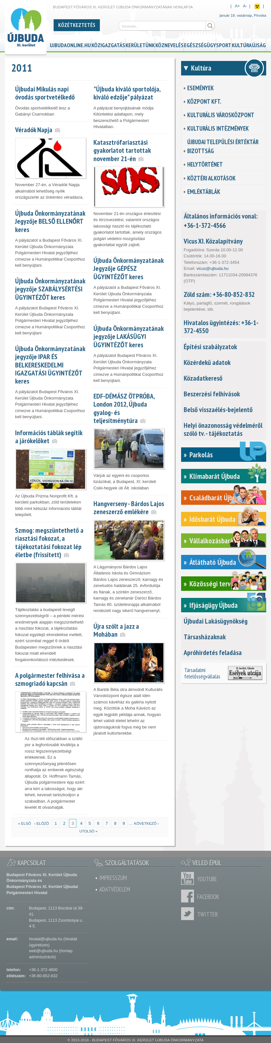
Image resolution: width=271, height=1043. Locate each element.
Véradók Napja (33, 129)
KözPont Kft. (204, 101)
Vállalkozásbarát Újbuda (222, 540)
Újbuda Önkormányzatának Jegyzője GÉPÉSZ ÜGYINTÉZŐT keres (128, 268)
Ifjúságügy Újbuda (213, 605)
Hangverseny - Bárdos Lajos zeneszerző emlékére (128, 507)
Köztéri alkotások (211, 178)
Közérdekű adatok (207, 362)
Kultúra (242, 44)
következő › (146, 823)
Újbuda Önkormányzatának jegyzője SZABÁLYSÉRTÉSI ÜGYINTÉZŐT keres (50, 288)
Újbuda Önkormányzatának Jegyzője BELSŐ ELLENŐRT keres (50, 221)
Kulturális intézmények (218, 128)
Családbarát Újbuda (215, 497)
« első (24, 823)
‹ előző (41, 823)
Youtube (189, 878)
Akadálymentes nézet (257, 6)
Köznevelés (169, 44)
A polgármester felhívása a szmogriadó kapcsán (50, 679)
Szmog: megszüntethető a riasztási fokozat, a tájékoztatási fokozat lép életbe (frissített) (49, 542)
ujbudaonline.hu (70, 44)
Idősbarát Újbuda (212, 519)
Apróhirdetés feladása (213, 652)
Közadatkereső (203, 378)
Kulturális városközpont (220, 115)
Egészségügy (200, 44)
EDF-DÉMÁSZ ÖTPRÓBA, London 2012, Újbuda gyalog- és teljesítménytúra (123, 408)
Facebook (189, 896)
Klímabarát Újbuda (214, 476)
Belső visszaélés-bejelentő (218, 409)
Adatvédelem (114, 889)
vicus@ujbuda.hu (213, 268)
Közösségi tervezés (216, 583)
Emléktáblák (203, 191)
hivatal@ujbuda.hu (45, 939)
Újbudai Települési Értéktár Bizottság (222, 146)
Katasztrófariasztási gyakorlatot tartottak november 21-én (122, 150)
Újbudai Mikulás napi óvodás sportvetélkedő (45, 92)
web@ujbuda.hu (43, 951)
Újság (259, 44)
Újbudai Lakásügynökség (216, 620)
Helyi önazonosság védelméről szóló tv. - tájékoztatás (223, 429)
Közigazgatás (108, 44)
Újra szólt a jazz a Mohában (116, 630)
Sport (223, 44)
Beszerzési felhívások (212, 393)
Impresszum (113, 878)
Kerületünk (140, 44)
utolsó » (88, 831)
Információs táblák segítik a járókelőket (48, 436)
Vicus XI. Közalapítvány (213, 241)
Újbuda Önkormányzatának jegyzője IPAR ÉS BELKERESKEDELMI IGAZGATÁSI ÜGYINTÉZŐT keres (50, 364)
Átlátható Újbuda (212, 562)
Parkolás (201, 454)
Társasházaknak (205, 636)
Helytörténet (205, 164)
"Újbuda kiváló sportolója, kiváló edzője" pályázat (126, 92)
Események (200, 88)
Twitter (189, 913)
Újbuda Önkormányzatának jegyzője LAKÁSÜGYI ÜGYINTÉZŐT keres (128, 336)
